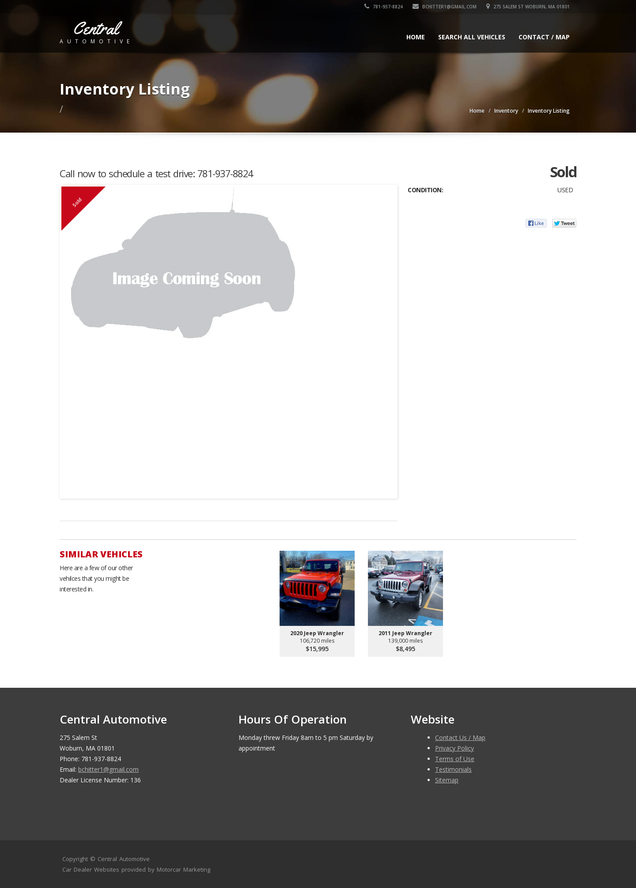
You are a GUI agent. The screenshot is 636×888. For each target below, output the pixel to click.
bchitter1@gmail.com (445, 7)
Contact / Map (544, 37)
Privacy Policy (454, 748)
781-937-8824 (383, 7)
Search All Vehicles (471, 37)
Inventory (506, 110)
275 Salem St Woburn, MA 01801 (528, 7)
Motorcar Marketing (183, 869)
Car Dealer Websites (90, 869)
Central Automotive (124, 859)
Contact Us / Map (460, 737)
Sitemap (446, 780)
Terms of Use (454, 759)
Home (415, 37)
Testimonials (453, 769)
